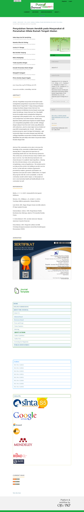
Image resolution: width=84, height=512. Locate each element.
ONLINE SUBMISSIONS (21, 306)
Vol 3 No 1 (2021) (19, 374)
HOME (16, 303)
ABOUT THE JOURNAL (21, 310)
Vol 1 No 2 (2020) (19, 383)
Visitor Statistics (18, 326)
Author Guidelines (19, 335)
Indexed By (17, 396)
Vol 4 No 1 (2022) (19, 368)
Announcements (46, 12)
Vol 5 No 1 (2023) (19, 365)
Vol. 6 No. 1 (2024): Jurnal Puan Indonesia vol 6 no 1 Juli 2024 (43, 22)
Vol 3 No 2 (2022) (19, 371)
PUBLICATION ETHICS (21, 345)
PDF (53, 55)
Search (42, 15)
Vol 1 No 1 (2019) (19, 387)
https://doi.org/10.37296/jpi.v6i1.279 (26, 85)
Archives (35, 12)
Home (14, 22)
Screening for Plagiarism (21, 342)
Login (70, 1)
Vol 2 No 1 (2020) (19, 380)
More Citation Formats (59, 101)
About (57, 12)
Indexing (16, 329)
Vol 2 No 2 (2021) (19, 377)
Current (27, 12)
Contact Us (17, 313)
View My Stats (17, 493)
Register (64, 1)
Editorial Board (18, 317)
